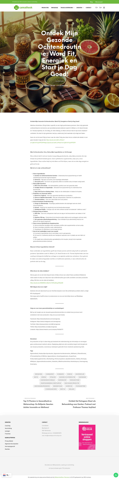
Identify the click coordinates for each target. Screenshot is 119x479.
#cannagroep (50, 374)
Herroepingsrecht (10, 446)
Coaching (7, 425)
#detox (36, 377)
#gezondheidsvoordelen (47, 380)
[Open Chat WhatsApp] (116, 475)
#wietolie (62, 389)
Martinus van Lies (49, 85)
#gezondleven (62, 380)
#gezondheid (82, 377)
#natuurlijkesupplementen (42, 386)
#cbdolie (69, 374)
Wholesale (54, 7)
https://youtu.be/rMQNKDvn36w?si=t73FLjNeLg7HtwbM (46, 283)
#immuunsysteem (74, 380)
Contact (88, 7)
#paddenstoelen (57, 386)
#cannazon (60, 374)
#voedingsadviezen (51, 389)
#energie (43, 377)
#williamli (72, 389)
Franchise (7, 433)
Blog (91, 2)
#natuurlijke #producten (71, 383)
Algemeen (74, 85)
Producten (45, 7)
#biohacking (38, 374)
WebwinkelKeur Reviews (62, 477)
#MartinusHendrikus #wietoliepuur (51, 383)
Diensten (79, 7)
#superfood (68, 386)
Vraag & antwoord (67, 7)
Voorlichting (8, 428)
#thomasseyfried (81, 386)
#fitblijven (53, 377)
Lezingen (7, 431)
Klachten (7, 449)
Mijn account (98, 2)
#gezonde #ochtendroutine (67, 377)
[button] (96, 7)
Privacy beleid (9, 441)
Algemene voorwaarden (11, 443)
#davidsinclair (79, 374)
